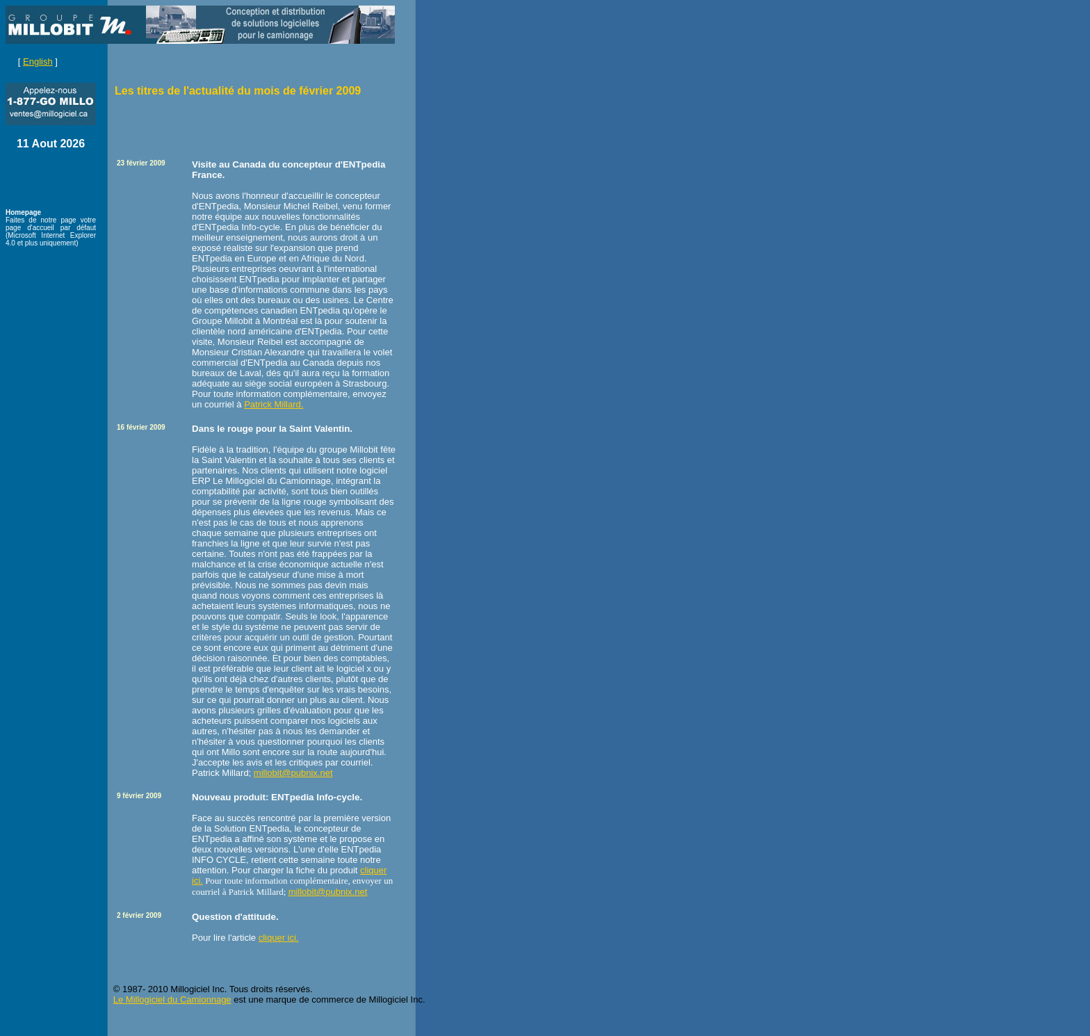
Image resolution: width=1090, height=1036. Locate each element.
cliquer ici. (279, 937)
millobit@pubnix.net (293, 773)
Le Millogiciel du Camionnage (172, 999)
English (38, 61)
